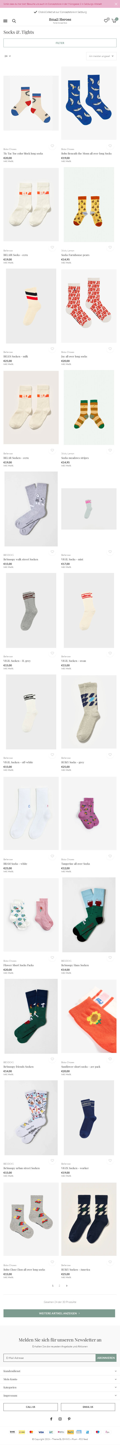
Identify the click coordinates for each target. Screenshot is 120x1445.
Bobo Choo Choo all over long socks (24, 1269)
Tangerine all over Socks (75, 863)
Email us (88, 1407)
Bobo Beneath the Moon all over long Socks (86, 153)
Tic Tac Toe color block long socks (23, 153)
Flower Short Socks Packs (18, 965)
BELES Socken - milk (15, 356)
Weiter (67, 1285)
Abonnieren (106, 1357)
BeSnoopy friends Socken (18, 1066)
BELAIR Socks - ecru (15, 255)
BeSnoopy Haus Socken (75, 965)
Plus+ (74, 1439)
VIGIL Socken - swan (73, 660)
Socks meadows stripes (75, 458)
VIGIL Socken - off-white (18, 762)
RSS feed (83, 1439)
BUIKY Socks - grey (72, 762)
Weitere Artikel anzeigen (59, 1313)
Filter (60, 42)
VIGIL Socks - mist (72, 559)
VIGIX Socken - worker (75, 1168)
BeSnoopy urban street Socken (21, 1168)
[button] (5, 21)
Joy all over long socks (74, 356)
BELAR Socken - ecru (16, 458)
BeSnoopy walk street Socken (20, 559)
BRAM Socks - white (15, 863)
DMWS (66, 1439)
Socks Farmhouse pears (75, 255)
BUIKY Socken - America (75, 1269)
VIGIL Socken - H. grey (17, 660)
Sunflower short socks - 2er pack (80, 1066)
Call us (30, 1407)
